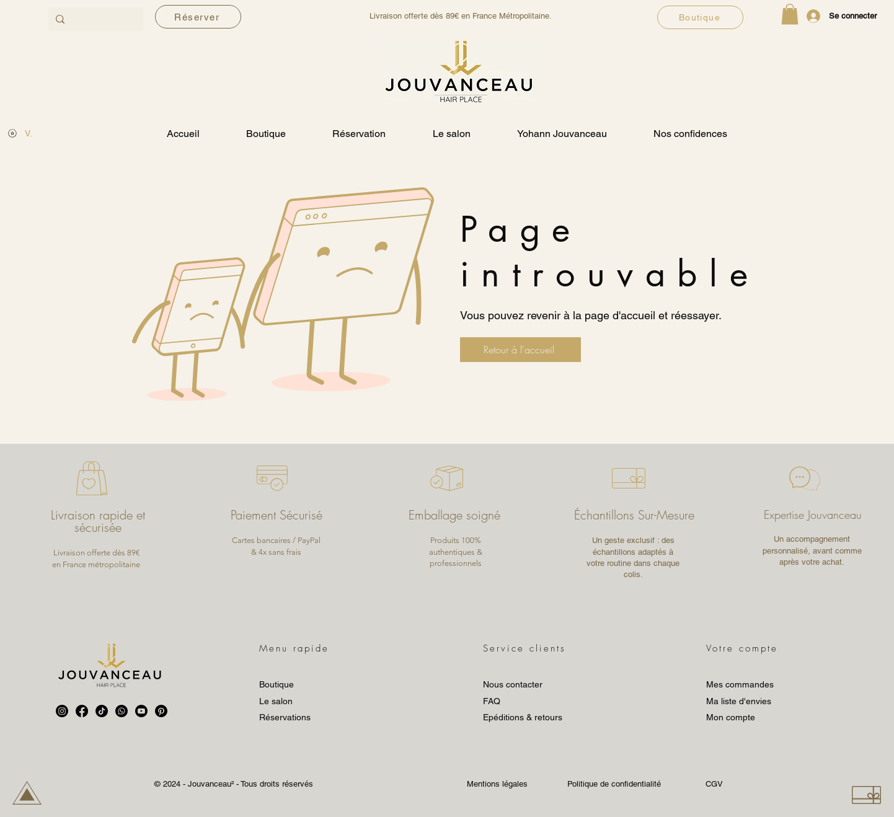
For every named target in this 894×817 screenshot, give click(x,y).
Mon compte (730, 717)
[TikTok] (101, 711)
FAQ (491, 701)
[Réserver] (198, 17)
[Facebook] (82, 711)
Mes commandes (740, 684)
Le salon (276, 701)
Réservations (285, 717)
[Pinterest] (161, 711)
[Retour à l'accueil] (520, 349)
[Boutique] (700, 17)
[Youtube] (141, 711)
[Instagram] (62, 711)
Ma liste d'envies (738, 701)
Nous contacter (512, 684)
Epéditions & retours (522, 717)
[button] (790, 14)
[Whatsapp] (121, 711)
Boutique (276, 684)
